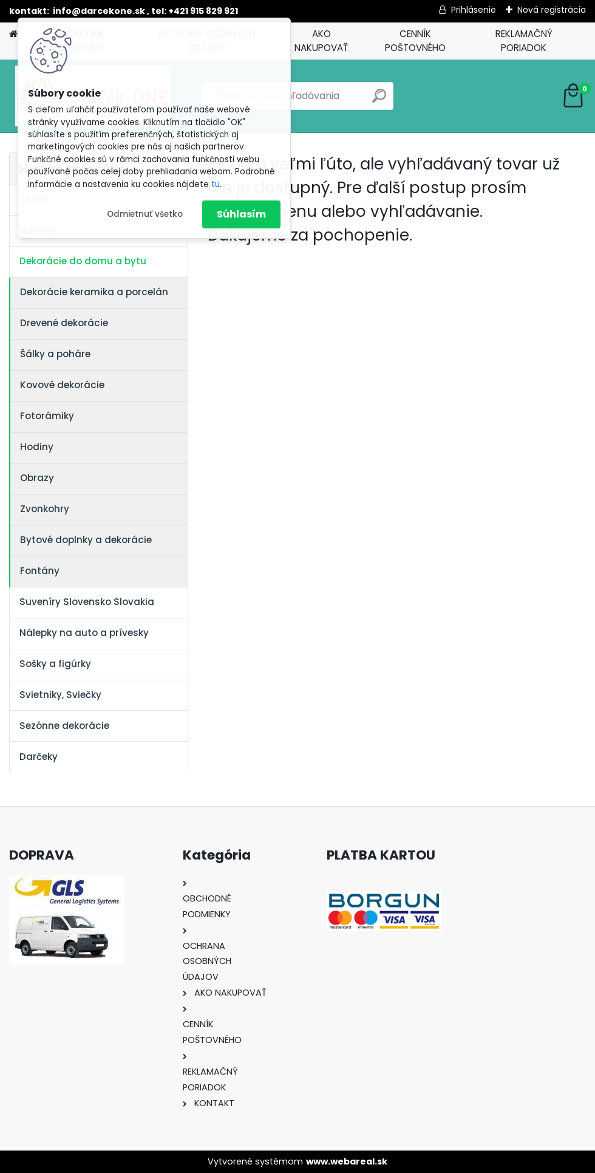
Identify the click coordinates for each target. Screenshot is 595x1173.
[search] (379, 100)
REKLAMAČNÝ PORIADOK (523, 40)
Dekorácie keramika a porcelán (94, 292)
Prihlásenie (473, 10)
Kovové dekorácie (62, 384)
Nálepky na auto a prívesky (84, 632)
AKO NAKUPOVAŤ (321, 40)
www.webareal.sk (346, 1161)
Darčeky (38, 756)
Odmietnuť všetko (145, 214)
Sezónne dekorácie (64, 725)
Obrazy (37, 477)
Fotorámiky (47, 415)
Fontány (39, 570)
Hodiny (36, 446)
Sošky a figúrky (55, 663)
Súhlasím (241, 214)
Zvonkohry (44, 508)
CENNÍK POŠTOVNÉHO (415, 40)
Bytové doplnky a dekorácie (86, 539)
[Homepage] (13, 34)
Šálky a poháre (55, 353)
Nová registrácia (551, 10)
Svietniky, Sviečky (60, 694)
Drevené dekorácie (64, 322)
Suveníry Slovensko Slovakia (86, 601)
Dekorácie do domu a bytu (82, 261)
